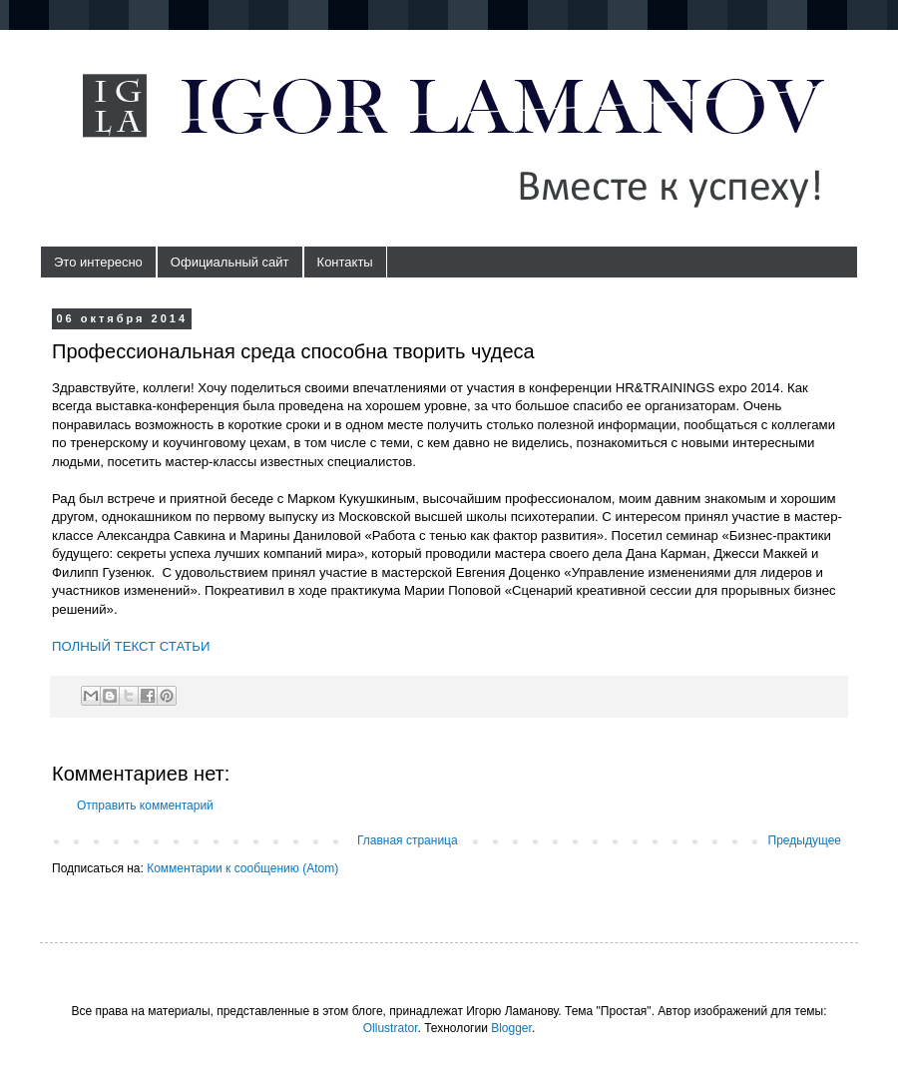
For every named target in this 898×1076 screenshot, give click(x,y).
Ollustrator (390, 1028)
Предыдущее (804, 840)
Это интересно (98, 262)
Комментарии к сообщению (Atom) (242, 868)
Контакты (345, 262)
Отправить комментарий (145, 805)
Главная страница (407, 840)
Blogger (511, 1028)
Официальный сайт (230, 262)
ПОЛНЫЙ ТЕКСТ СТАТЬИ (131, 646)
